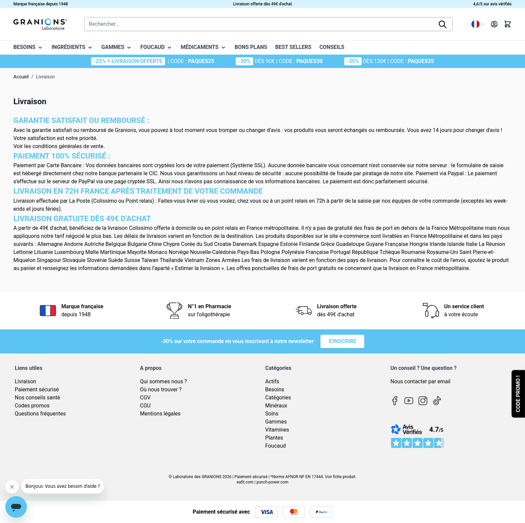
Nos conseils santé (37, 397)
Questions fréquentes (40, 413)
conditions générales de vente (67, 146)
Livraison (25, 381)
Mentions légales (160, 413)
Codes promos (32, 405)
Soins (272, 413)
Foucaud (275, 446)
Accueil (21, 76)
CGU (145, 405)
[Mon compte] (494, 24)
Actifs (272, 381)
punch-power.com (272, 482)
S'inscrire (342, 341)
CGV (145, 397)
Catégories (278, 397)
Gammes (276, 421)
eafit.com (245, 482)
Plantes (274, 438)
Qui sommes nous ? (163, 381)
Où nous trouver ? (160, 389)
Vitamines (277, 430)
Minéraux (276, 405)
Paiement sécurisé (37, 389)
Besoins (274, 389)
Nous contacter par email (420, 381)
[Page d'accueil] (40, 24)
